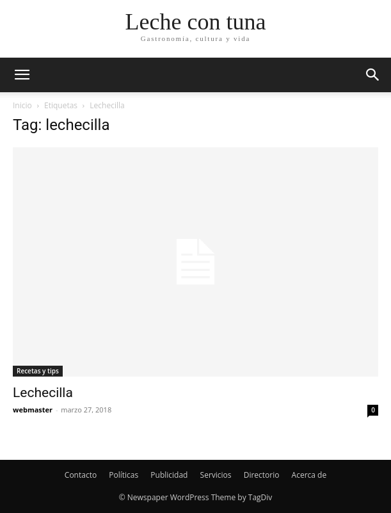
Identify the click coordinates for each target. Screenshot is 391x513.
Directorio (262, 474)
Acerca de (309, 474)
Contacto (81, 474)
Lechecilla (43, 392)
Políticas (123, 474)
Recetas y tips (38, 370)
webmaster (32, 409)
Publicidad (169, 474)
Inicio (22, 105)
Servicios (216, 474)
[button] (21, 75)
